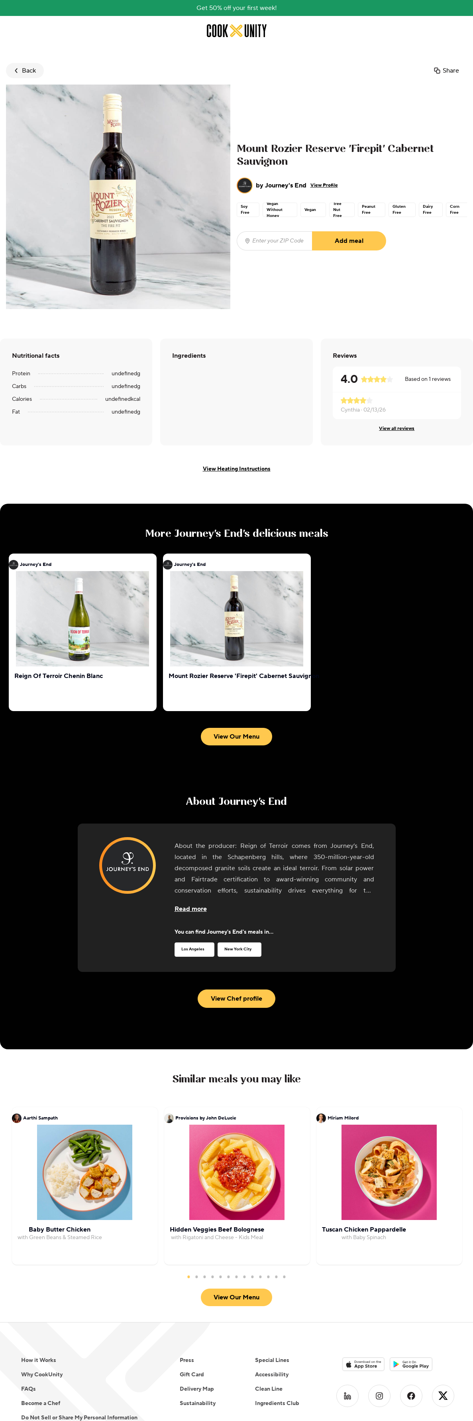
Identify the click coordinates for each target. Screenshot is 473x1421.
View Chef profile (236, 999)
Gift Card (192, 1374)
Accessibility (272, 1374)
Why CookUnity (42, 1374)
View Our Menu (236, 737)
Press (187, 1360)
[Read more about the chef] (191, 908)
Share (446, 71)
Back (24, 71)
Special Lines (272, 1360)
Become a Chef (40, 1403)
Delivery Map (197, 1389)
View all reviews (396, 429)
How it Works (38, 1360)
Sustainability (198, 1403)
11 (269, 1277)
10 (261, 1277)
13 (285, 1277)
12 (277, 1277)
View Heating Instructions (237, 469)
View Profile (324, 185)
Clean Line (269, 1389)
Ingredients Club (277, 1403)
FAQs (28, 1389)
